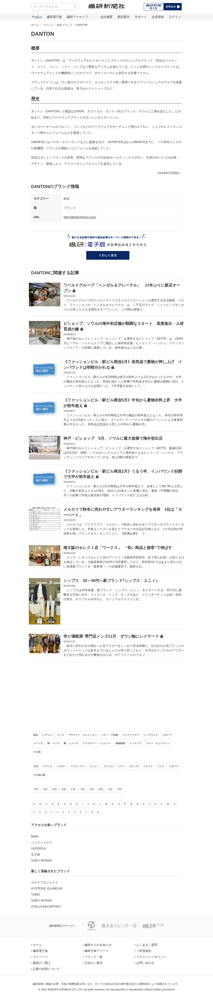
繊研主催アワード (96, 951)
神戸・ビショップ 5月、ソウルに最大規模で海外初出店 (113, 438)
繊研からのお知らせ (97, 945)
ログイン (175, 16)
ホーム (35, 24)
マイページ (39, 957)
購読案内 (123, 16)
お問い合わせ (144, 963)
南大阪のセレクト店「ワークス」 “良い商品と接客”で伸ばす (117, 548)
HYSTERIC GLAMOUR (46, 888)
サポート (141, 16)
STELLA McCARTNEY (46, 906)
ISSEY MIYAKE (41, 860)
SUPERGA (38, 848)
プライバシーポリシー (150, 957)
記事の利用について (45, 969)
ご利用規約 (143, 951)
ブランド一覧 (93, 957)
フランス (70, 208)
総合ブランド (64, 24)
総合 (67, 198)
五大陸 (35, 854)
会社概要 (106, 16)
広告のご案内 (93, 963)
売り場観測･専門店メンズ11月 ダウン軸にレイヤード (111, 636)
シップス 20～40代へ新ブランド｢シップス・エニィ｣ (110, 580)
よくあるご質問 (146, 945)
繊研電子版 (54, 16)
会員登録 (158, 16)
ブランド (48, 24)
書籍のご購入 (41, 963)
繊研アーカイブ (77, 16)
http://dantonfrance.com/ (80, 217)
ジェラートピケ (41, 842)
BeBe (34, 836)
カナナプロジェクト (44, 882)
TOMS (35, 894)
